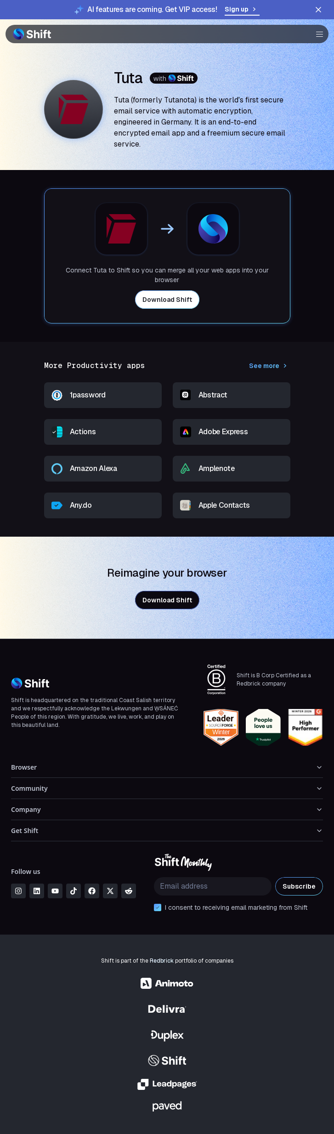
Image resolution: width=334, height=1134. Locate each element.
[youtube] (55, 891)
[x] (110, 891)
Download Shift (167, 299)
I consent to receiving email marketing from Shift (236, 907)
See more (269, 365)
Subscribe (299, 886)
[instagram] (18, 891)
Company (167, 809)
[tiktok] (73, 891)
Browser (167, 767)
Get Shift (167, 830)
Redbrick (162, 960)
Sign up (242, 9)
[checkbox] (157, 907)
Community (167, 788)
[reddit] (128, 891)
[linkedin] (36, 891)
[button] (316, 34)
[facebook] (92, 891)
